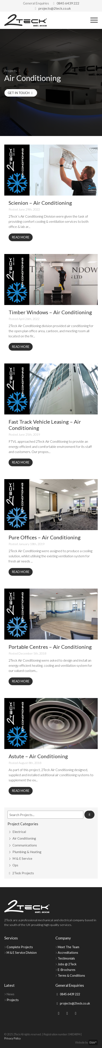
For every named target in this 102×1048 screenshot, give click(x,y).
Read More (20, 237)
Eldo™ (93, 1042)
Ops (15, 865)
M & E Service (22, 858)
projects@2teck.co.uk (52, 8)
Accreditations (68, 952)
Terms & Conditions (71, 975)
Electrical (19, 832)
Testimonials (66, 958)
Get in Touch (25, 93)
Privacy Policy (12, 1038)
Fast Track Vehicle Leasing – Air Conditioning (45, 425)
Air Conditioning (24, 838)
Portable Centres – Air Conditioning (50, 647)
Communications (24, 845)
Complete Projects (20, 947)
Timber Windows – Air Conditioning (50, 312)
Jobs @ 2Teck (67, 964)
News (10, 994)
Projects (10, 70)
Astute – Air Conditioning (38, 756)
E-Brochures (66, 970)
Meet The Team (68, 947)
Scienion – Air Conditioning (40, 203)
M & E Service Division (22, 952)
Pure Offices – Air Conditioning (45, 537)
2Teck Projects (21, 873)
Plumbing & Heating (26, 852)
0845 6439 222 (65, 3)
